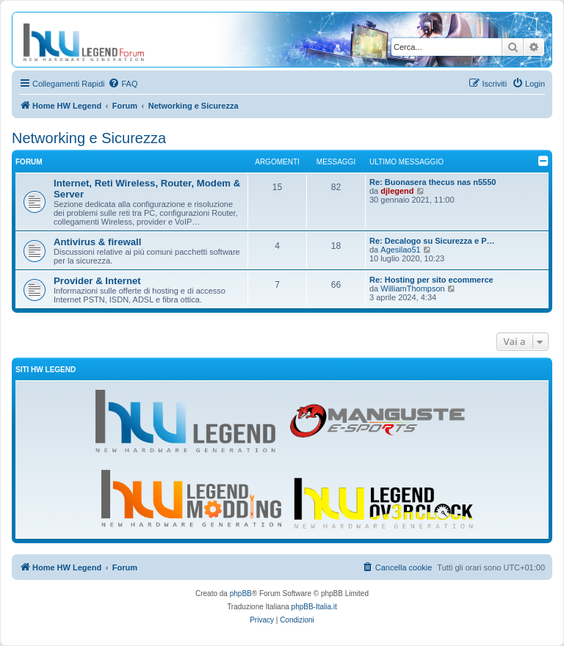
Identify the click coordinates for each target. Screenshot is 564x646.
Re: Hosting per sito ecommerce (431, 279)
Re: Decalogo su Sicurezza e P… (432, 240)
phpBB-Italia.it (314, 607)
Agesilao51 (400, 249)
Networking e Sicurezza (89, 138)
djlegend (396, 190)
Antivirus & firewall (97, 241)
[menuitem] (122, 83)
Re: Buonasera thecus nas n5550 (432, 182)
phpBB (241, 593)
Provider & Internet (97, 280)
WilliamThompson (412, 288)
